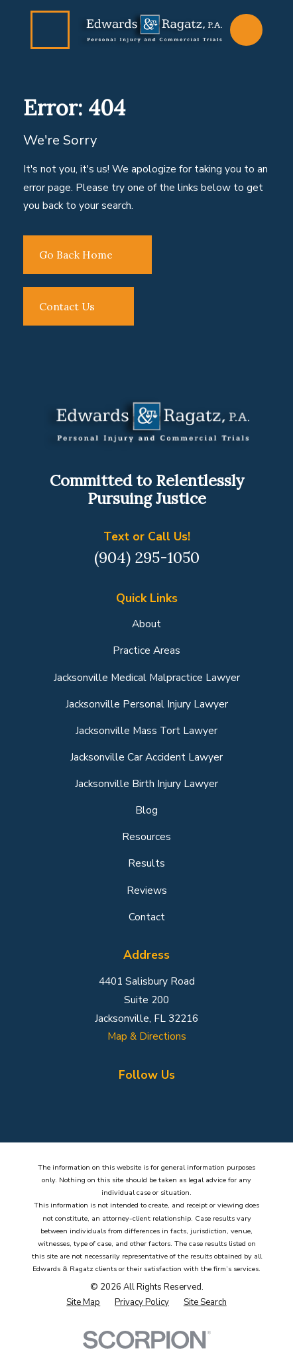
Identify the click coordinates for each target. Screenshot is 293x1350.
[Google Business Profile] (118, 1099)
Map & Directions (146, 1036)
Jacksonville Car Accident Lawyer (146, 757)
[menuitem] (83, 1302)
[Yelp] (174, 1099)
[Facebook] (91, 1099)
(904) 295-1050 (147, 557)
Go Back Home (88, 254)
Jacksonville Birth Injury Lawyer (146, 783)
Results (146, 863)
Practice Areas (146, 650)
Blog (146, 810)
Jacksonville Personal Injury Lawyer (147, 704)
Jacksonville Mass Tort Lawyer (146, 730)
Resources (146, 836)
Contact (147, 917)
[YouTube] (203, 1099)
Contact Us (79, 306)
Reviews (147, 890)
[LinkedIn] (146, 1099)
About (146, 624)
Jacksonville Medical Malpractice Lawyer (147, 677)
